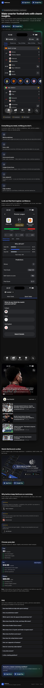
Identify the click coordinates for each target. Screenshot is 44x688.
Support (33, 684)
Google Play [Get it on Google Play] (37, 2)
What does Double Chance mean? (12, 626)
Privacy (37, 684)
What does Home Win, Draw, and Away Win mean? (17, 622)
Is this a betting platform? (10, 655)
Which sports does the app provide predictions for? (17, 617)
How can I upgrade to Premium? (12, 643)
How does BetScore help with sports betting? (15, 609)
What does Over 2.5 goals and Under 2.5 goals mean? (18, 630)
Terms (41, 684)
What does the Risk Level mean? (12, 634)
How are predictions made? (10, 613)
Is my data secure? (8, 651)
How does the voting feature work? (13, 638)
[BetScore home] (6, 2)
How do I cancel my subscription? (12, 647)
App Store (26, 2)
